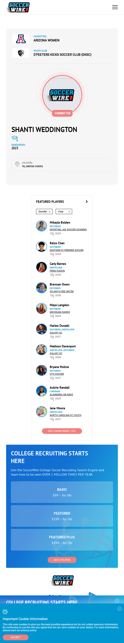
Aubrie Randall (59, 388)
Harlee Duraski (59, 326)
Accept (15, 637)
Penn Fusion (57, 270)
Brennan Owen (60, 284)
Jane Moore (57, 408)
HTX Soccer (57, 374)
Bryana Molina (59, 367)
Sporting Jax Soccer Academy (68, 229)
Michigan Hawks (60, 312)
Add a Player (62, 560)
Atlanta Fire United (62, 291)
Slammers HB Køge (61, 394)
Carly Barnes (58, 264)
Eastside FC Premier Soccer (67, 250)
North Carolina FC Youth (65, 415)
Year (60, 211)
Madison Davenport (63, 346)
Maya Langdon (59, 305)
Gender (42, 211)
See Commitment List (62, 431)
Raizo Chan (57, 243)
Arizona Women (46, 40)
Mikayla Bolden (60, 222)
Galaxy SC (56, 332)
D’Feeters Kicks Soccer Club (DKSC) (62, 55)
